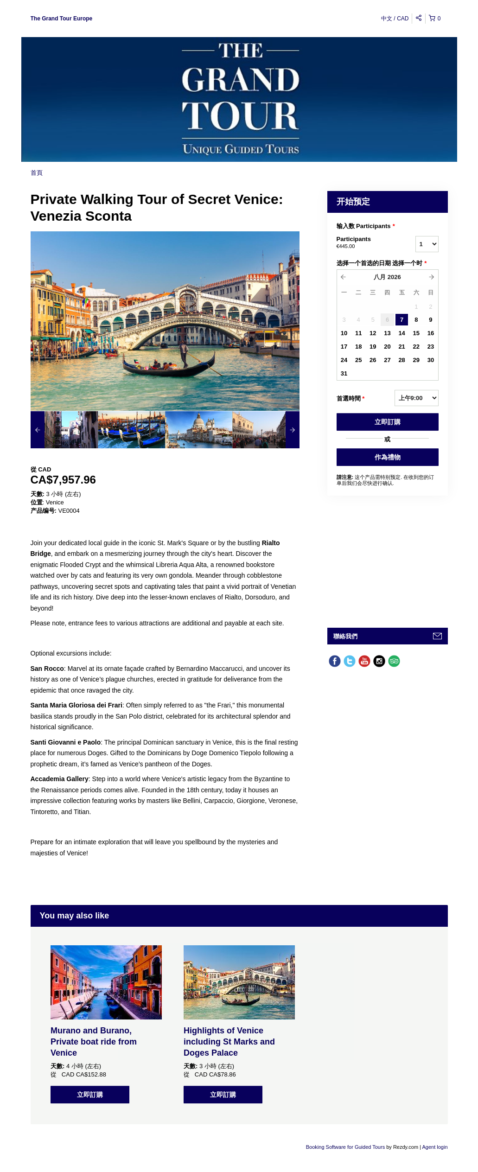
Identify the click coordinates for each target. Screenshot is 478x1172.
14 (401, 333)
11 (358, 333)
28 (401, 360)
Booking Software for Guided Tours (346, 1147)
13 (387, 333)
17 (344, 346)
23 (430, 346)
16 (430, 333)
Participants (364, 243)
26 (373, 360)
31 (344, 373)
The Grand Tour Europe (62, 18)
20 (387, 346)
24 (344, 360)
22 (416, 346)
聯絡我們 (345, 636)
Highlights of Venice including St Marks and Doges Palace (229, 1041)
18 (358, 346)
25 (358, 360)
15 (416, 333)
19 (373, 346)
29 (416, 360)
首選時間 (351, 399)
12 (373, 333)
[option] (64, 429)
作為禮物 (388, 457)
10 (344, 333)
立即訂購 (388, 422)
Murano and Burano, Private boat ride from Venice (94, 1041)
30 (430, 360)
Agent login (434, 1147)
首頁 (37, 172)
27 (387, 360)
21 (401, 346)
